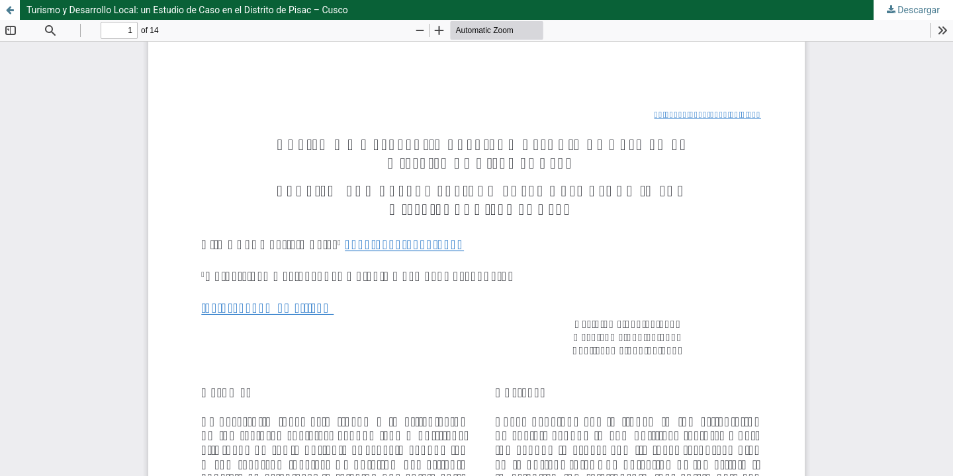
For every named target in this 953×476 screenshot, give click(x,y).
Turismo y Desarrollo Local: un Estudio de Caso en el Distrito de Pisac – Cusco (187, 10)
